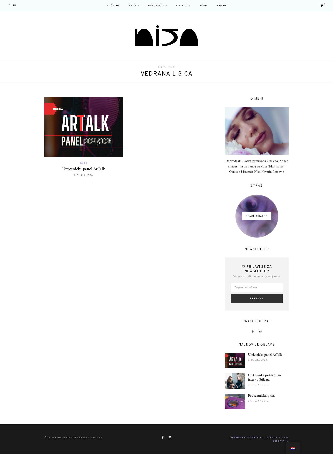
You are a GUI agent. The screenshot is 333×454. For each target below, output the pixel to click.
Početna (113, 5)
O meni (221, 5)
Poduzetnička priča (261, 396)
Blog (203, 5)
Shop (132, 5)
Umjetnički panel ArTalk (83, 169)
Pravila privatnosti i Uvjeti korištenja (260, 437)
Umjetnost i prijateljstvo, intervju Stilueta (264, 377)
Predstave (156, 5)
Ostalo (182, 5)
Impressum (281, 441)
